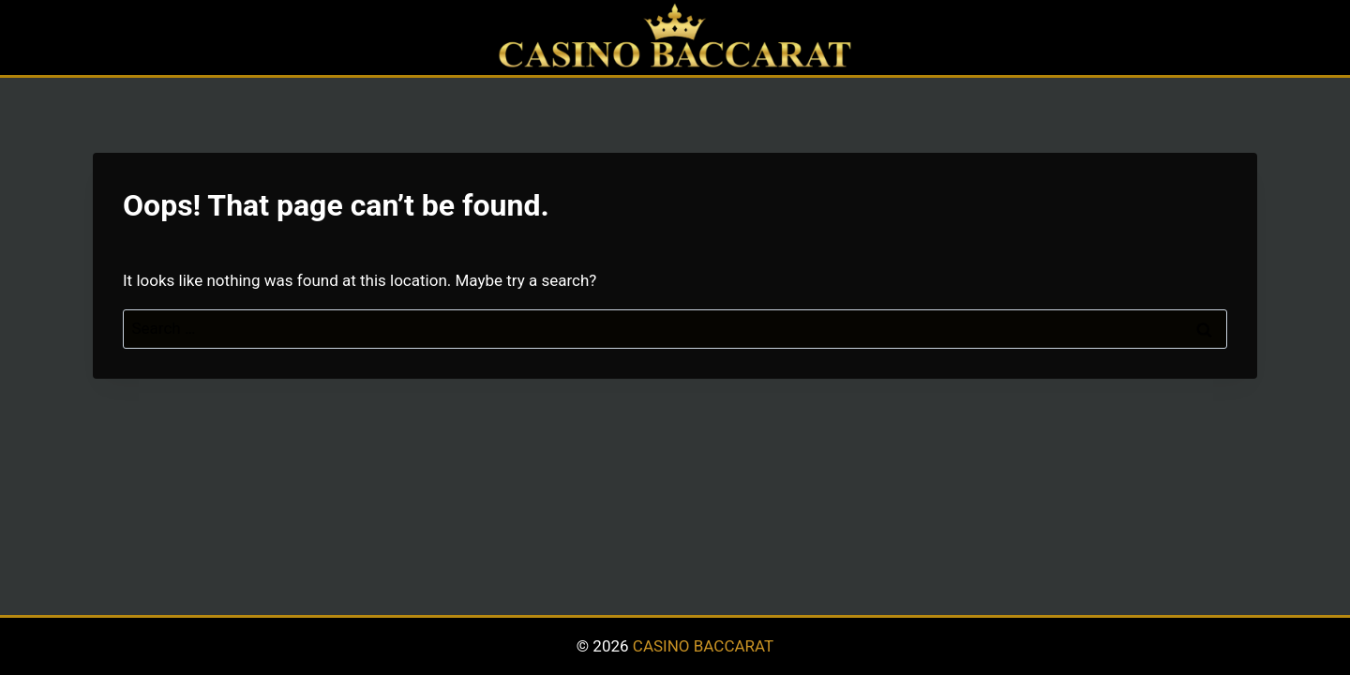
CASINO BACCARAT (703, 646)
